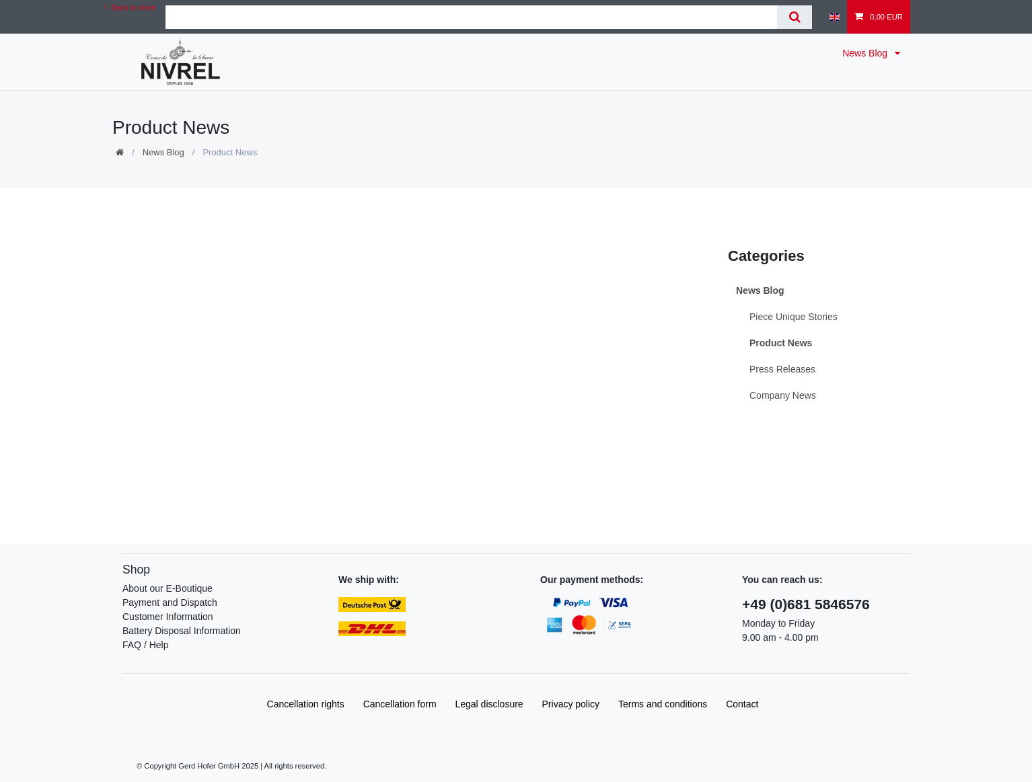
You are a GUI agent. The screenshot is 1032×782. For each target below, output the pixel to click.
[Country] (834, 17)
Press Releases (782, 369)
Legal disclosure (489, 704)
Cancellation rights (305, 704)
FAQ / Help (145, 644)
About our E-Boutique (167, 588)
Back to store (129, 7)
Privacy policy (571, 704)
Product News (780, 343)
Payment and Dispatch (169, 602)
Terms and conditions (662, 704)
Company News (782, 395)
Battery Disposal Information (181, 630)
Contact (742, 704)
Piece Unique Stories (793, 316)
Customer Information (167, 616)
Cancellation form (400, 704)
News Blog (866, 53)
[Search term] (471, 17)
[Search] (794, 17)
